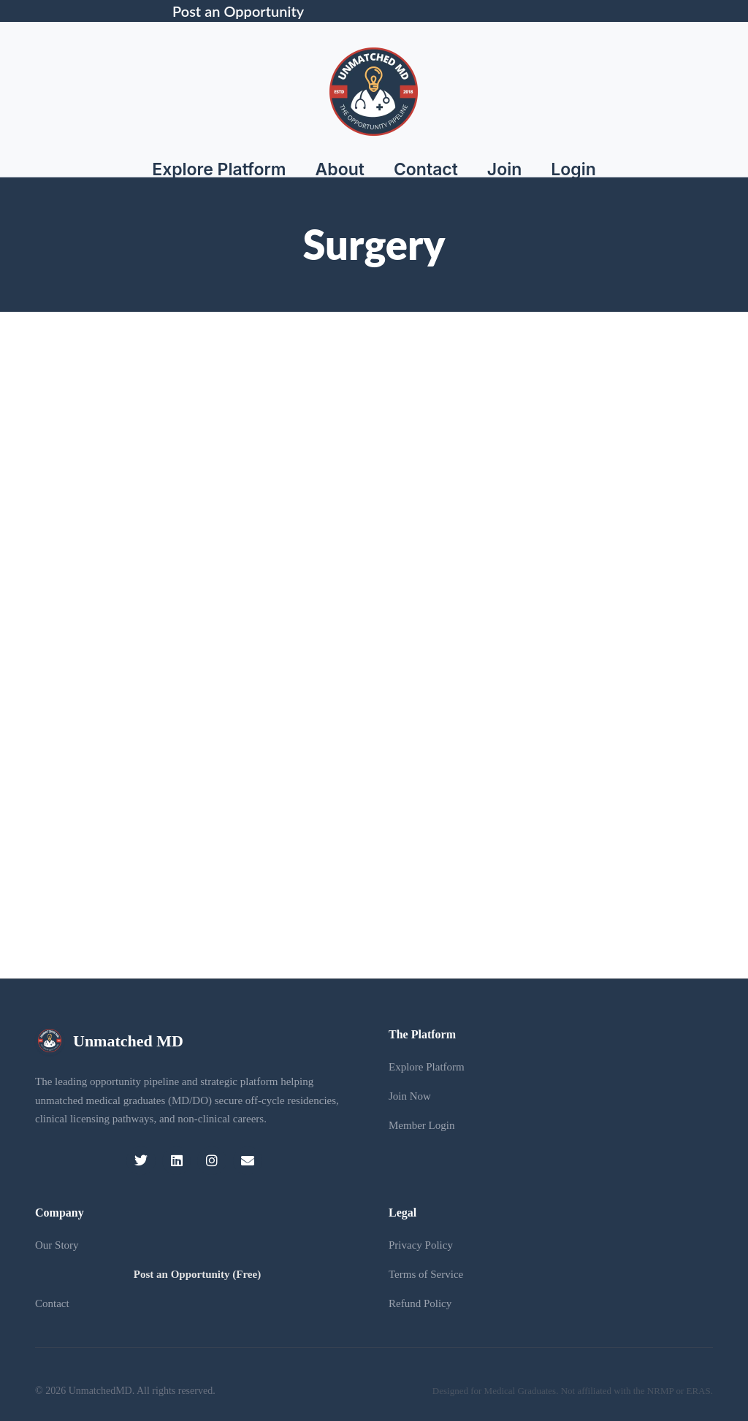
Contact (426, 169)
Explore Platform (219, 169)
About (340, 169)
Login (573, 169)
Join (504, 169)
